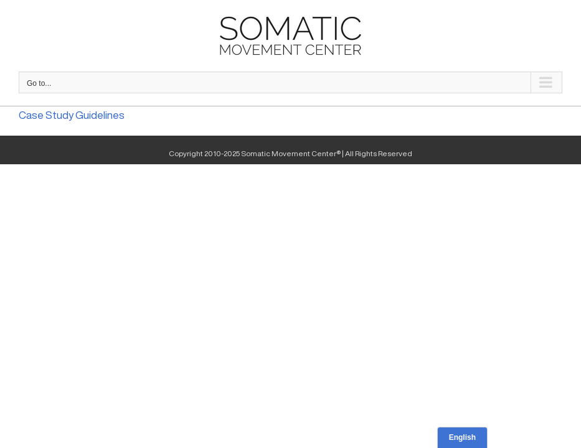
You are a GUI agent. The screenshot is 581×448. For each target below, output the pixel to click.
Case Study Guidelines (72, 115)
